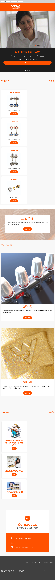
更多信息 (27, 229)
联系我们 (46, 562)
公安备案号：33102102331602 (18, 571)
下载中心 (51, 562)
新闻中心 (50, 412)
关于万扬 (27, 63)
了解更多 (27, 317)
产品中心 (50, 81)
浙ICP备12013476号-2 (6, 571)
